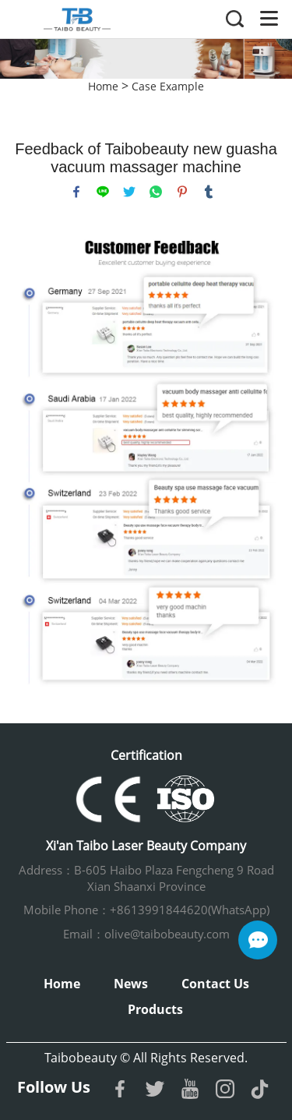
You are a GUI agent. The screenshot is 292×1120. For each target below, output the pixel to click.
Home (103, 86)
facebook (76, 192)
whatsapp (156, 192)
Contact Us (215, 983)
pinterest (182, 192)
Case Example (168, 86)
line (103, 192)
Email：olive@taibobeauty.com (146, 934)
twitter (129, 192)
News (131, 983)
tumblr (208, 192)
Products (155, 1009)
